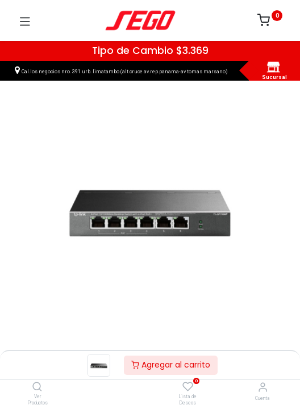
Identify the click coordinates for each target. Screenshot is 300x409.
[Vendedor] (262, 387)
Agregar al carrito (170, 364)
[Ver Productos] (37, 387)
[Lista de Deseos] (188, 387)
